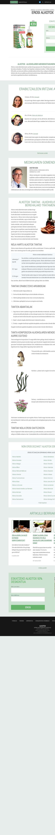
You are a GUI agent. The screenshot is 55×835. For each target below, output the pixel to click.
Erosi (28, 607)
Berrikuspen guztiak (42, 153)
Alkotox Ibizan (15, 481)
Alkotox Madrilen (16, 457)
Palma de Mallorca (37, 115)
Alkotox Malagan (16, 464)
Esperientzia (29, 621)
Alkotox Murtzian (16, 492)
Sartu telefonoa (15, 595)
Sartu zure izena (15, 586)
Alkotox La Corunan (17, 485)
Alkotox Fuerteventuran (18, 478)
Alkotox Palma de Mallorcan (19, 471)
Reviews (22, 621)
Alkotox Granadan (16, 460)
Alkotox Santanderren (17, 499)
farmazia (14, 621)
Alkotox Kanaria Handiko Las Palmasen (22, 488)
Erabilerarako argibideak (43, 621)
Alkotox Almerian (16, 474)
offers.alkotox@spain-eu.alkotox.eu (42, 627)
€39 (34, 432)
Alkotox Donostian (17, 496)
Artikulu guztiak (43, 568)
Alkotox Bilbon (16, 467)
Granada (36, 97)
